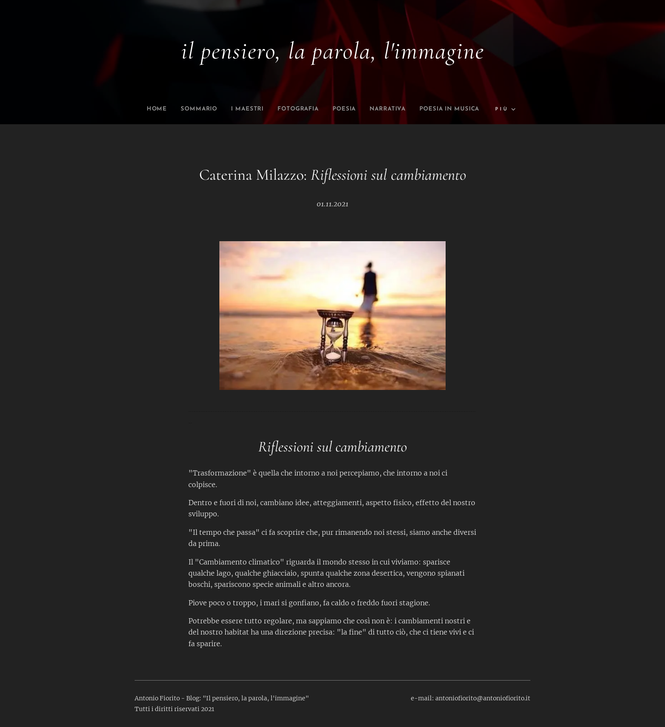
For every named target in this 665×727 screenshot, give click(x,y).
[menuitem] (182, 109)
